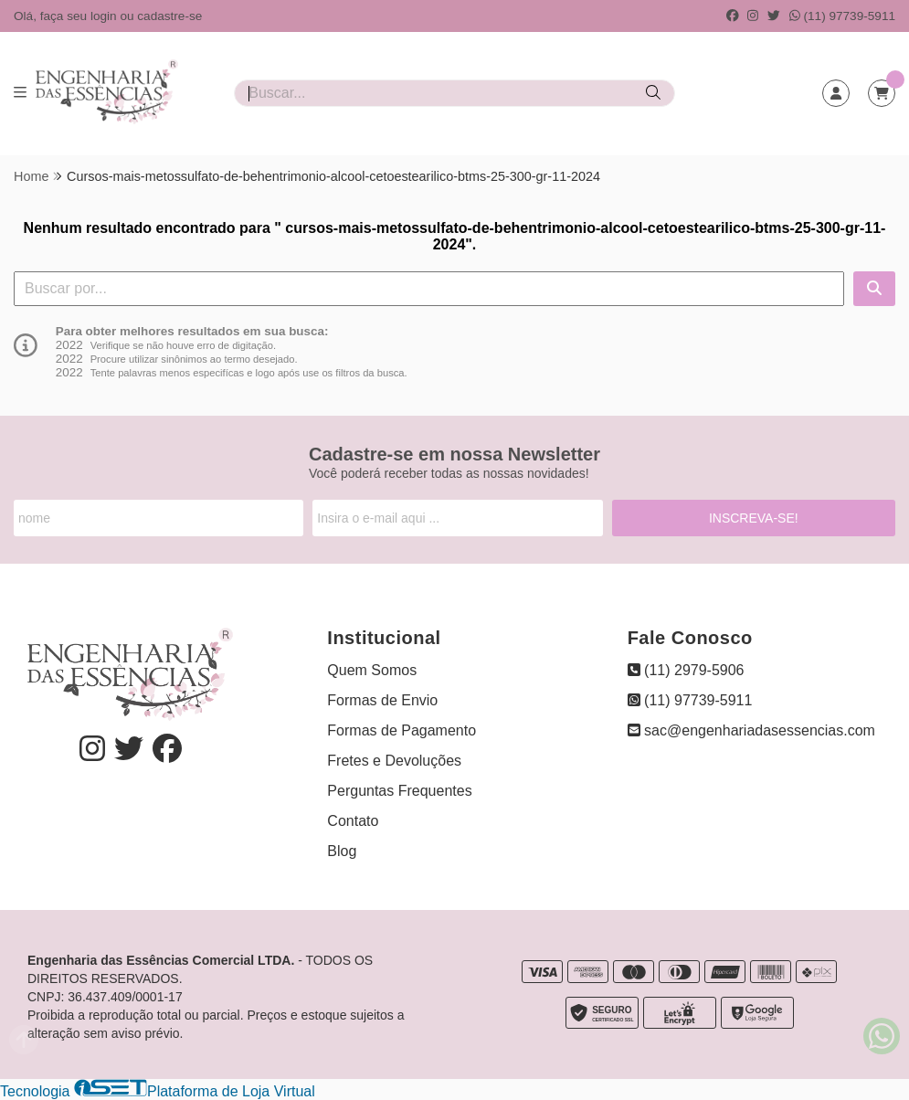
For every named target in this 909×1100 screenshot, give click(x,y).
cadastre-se (169, 16)
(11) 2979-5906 (686, 670)
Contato (352, 821)
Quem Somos (372, 670)
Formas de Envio (382, 700)
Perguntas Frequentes (399, 791)
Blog (341, 851)
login (105, 16)
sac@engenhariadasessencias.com (751, 730)
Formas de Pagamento (401, 730)
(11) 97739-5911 (842, 16)
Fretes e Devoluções (394, 760)
